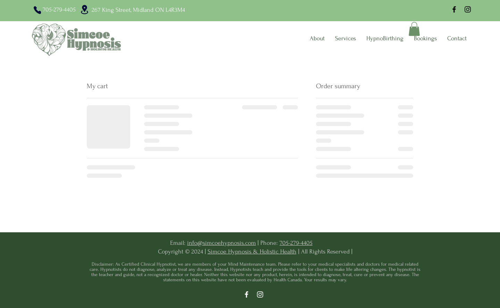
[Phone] (37, 10)
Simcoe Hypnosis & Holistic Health (252, 251)
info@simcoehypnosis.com (221, 243)
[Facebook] (454, 9)
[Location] (84, 9)
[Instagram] (468, 9)
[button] (414, 29)
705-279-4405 (296, 243)
